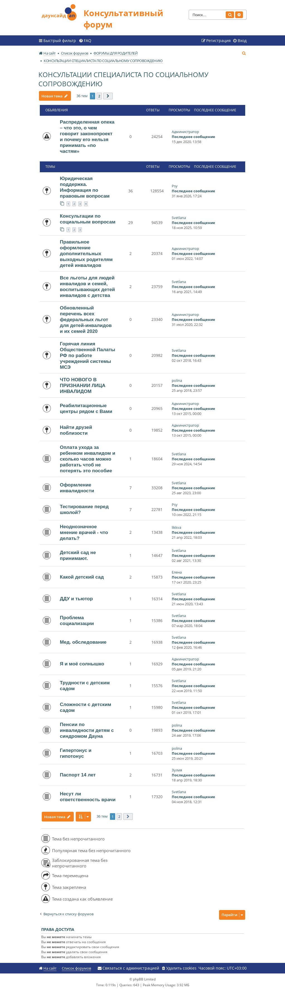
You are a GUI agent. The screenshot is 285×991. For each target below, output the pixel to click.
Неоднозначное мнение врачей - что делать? (84, 532)
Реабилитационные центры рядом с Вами (86, 408)
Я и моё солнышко (82, 664)
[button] (108, 96)
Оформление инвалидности (77, 487)
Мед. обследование (83, 642)
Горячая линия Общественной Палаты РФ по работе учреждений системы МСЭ (87, 355)
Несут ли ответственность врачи (88, 796)
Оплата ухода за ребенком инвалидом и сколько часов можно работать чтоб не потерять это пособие (87, 458)
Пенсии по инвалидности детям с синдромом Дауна (87, 730)
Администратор (185, 131)
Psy (175, 185)
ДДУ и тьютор (76, 598)
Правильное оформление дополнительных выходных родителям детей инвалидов (86, 253)
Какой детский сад (82, 577)
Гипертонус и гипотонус (76, 753)
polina (177, 380)
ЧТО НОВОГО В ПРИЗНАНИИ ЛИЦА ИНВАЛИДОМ (82, 385)
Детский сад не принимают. (78, 555)
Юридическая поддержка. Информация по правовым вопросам (85, 187)
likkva (176, 527)
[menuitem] (85, 40)
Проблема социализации (77, 620)
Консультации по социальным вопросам (88, 219)
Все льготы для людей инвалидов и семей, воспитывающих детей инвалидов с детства (87, 286)
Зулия (177, 770)
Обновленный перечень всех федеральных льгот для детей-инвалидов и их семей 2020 (86, 319)
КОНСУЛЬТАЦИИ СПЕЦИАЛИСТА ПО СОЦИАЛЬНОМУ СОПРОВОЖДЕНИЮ (123, 79)
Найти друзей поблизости (76, 430)
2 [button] (99, 96)
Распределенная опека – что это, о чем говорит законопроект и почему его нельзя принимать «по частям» (87, 136)
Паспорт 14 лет (78, 775)
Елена (177, 572)
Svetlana (179, 217)
